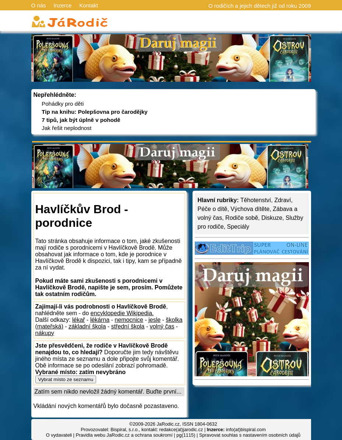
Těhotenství (255, 200)
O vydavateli (59, 435)
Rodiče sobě (241, 218)
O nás (38, 5)
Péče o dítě (213, 209)
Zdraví (282, 200)
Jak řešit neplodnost (66, 128)
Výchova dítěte (249, 209)
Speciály (238, 226)
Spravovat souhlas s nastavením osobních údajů (249, 435)
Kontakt (88, 5)
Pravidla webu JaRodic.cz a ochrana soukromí (124, 435)
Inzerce (62, 5)
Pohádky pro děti (63, 104)
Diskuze (271, 218)
